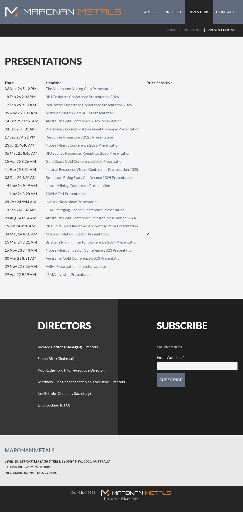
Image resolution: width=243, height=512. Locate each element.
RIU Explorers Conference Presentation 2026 (82, 96)
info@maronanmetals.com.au (31, 473)
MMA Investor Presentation (69, 274)
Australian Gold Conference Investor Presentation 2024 (91, 217)
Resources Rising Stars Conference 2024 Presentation (89, 177)
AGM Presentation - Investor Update (76, 266)
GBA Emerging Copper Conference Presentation (85, 209)
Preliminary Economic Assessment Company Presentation (92, 129)
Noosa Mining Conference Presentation (78, 185)
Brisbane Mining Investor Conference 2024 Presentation (91, 242)
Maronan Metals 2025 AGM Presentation (80, 112)
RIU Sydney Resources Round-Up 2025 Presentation (88, 153)
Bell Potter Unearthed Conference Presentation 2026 (89, 104)
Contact (225, 12)
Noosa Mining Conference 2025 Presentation (82, 145)
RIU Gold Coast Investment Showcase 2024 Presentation (92, 226)
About (151, 12)
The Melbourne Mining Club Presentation (79, 88)
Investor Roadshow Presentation (72, 201)
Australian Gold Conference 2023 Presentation (84, 258)
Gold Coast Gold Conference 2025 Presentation (84, 161)
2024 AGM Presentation (66, 193)
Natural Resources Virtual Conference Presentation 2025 (92, 169)
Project (173, 12)
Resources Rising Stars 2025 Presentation (79, 137)
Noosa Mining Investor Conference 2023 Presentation (90, 250)
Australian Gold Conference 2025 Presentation (84, 121)
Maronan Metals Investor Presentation (77, 234)
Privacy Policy (130, 499)
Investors (198, 12)
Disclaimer (111, 499)
